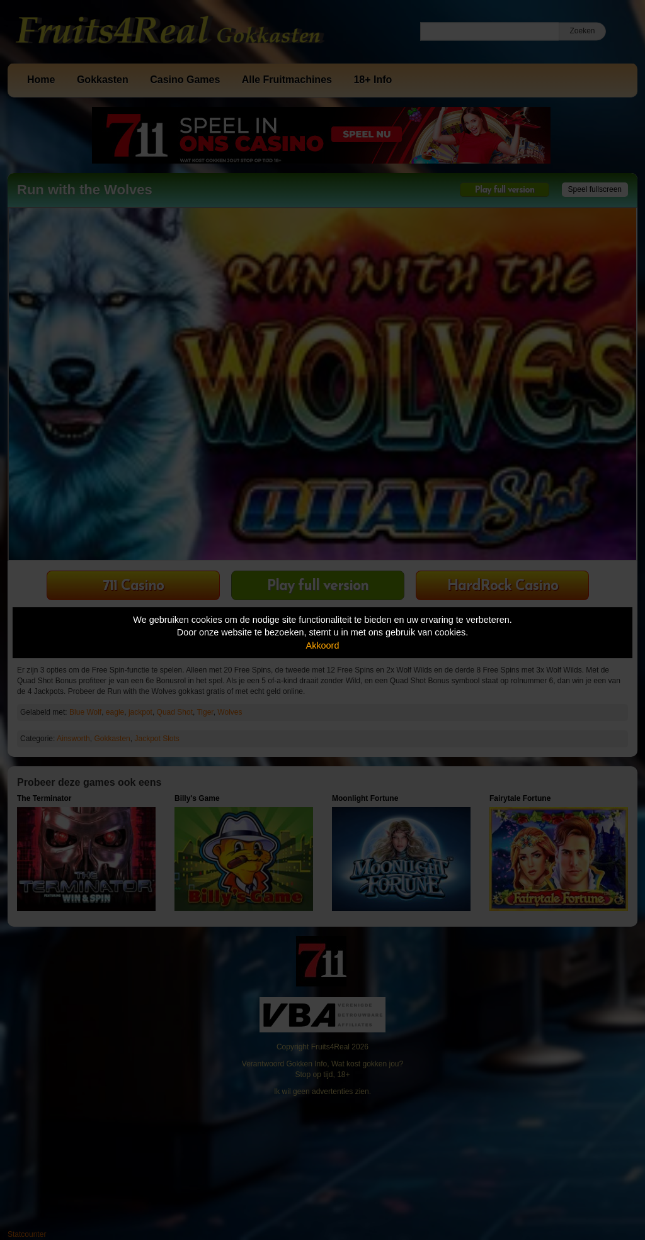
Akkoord (323, 645)
